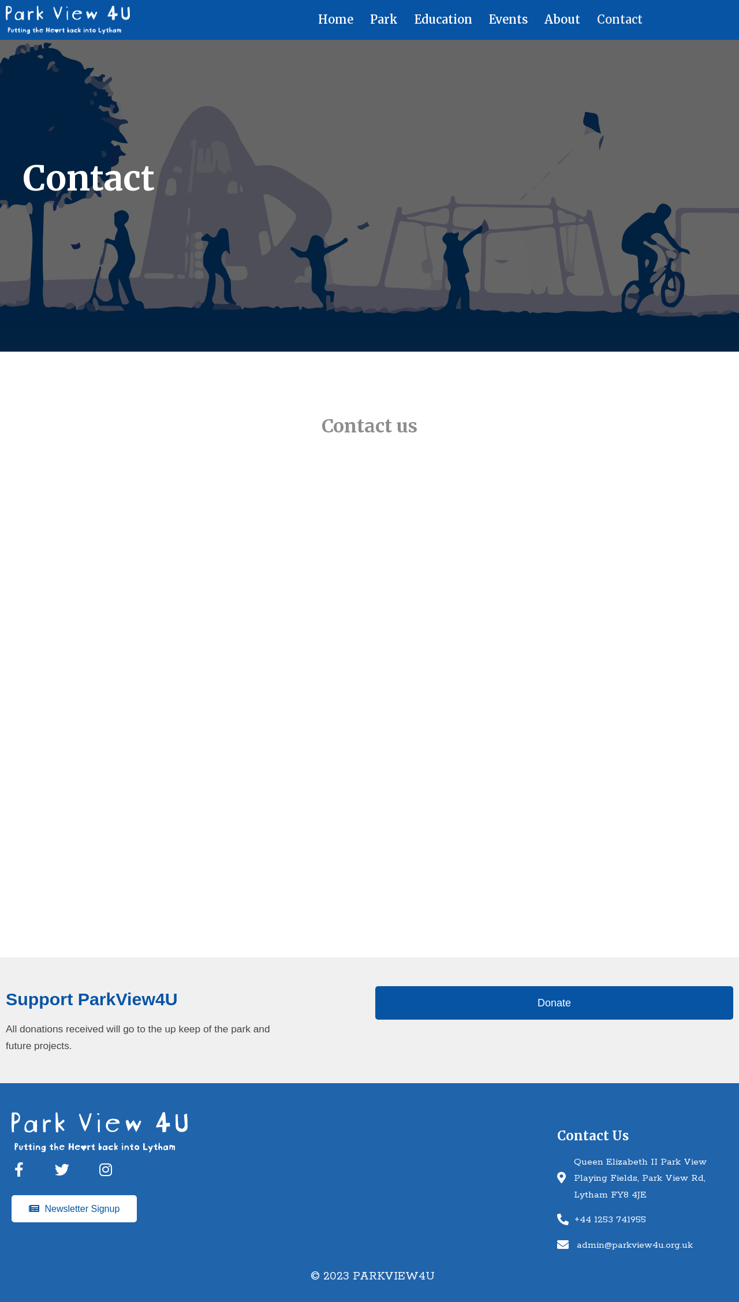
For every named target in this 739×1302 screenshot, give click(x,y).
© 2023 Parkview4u (373, 1276)
